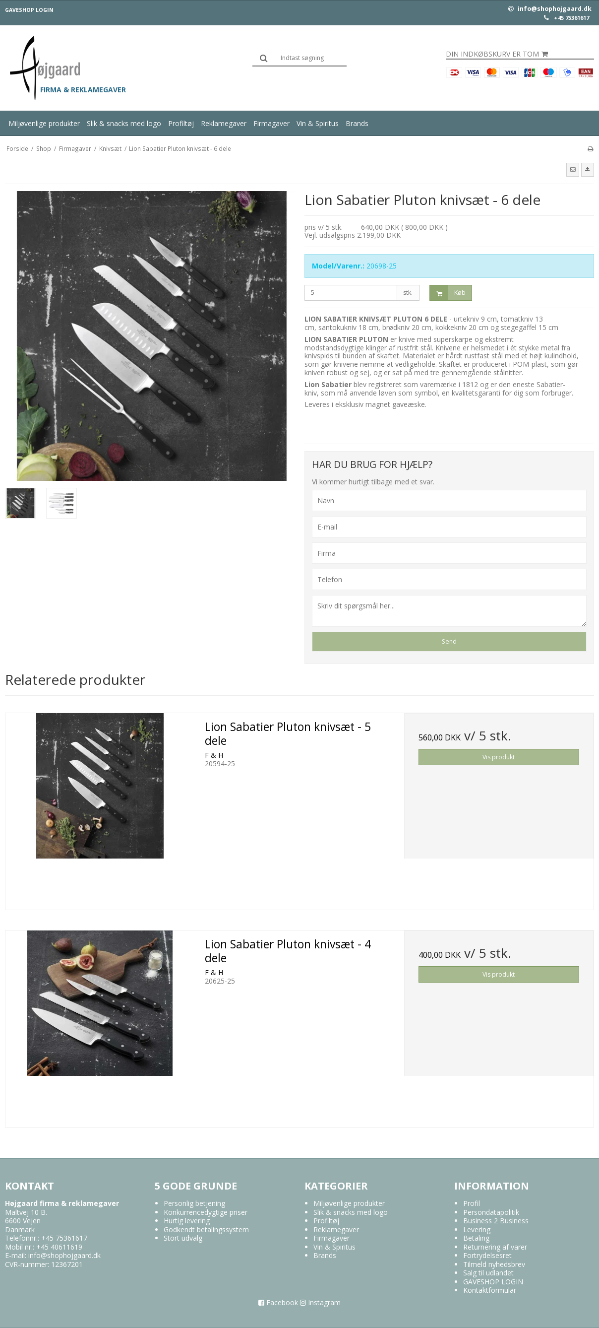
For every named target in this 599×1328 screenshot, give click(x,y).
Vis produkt (498, 757)
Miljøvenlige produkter (44, 123)
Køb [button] (448, 293)
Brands (357, 123)
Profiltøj (181, 123)
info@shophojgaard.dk (550, 9)
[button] (572, 170)
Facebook (278, 1302)
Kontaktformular (489, 1290)
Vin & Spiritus (318, 123)
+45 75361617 (571, 17)
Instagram (320, 1302)
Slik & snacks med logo (124, 123)
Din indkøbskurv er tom (497, 54)
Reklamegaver (223, 123)
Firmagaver (271, 123)
